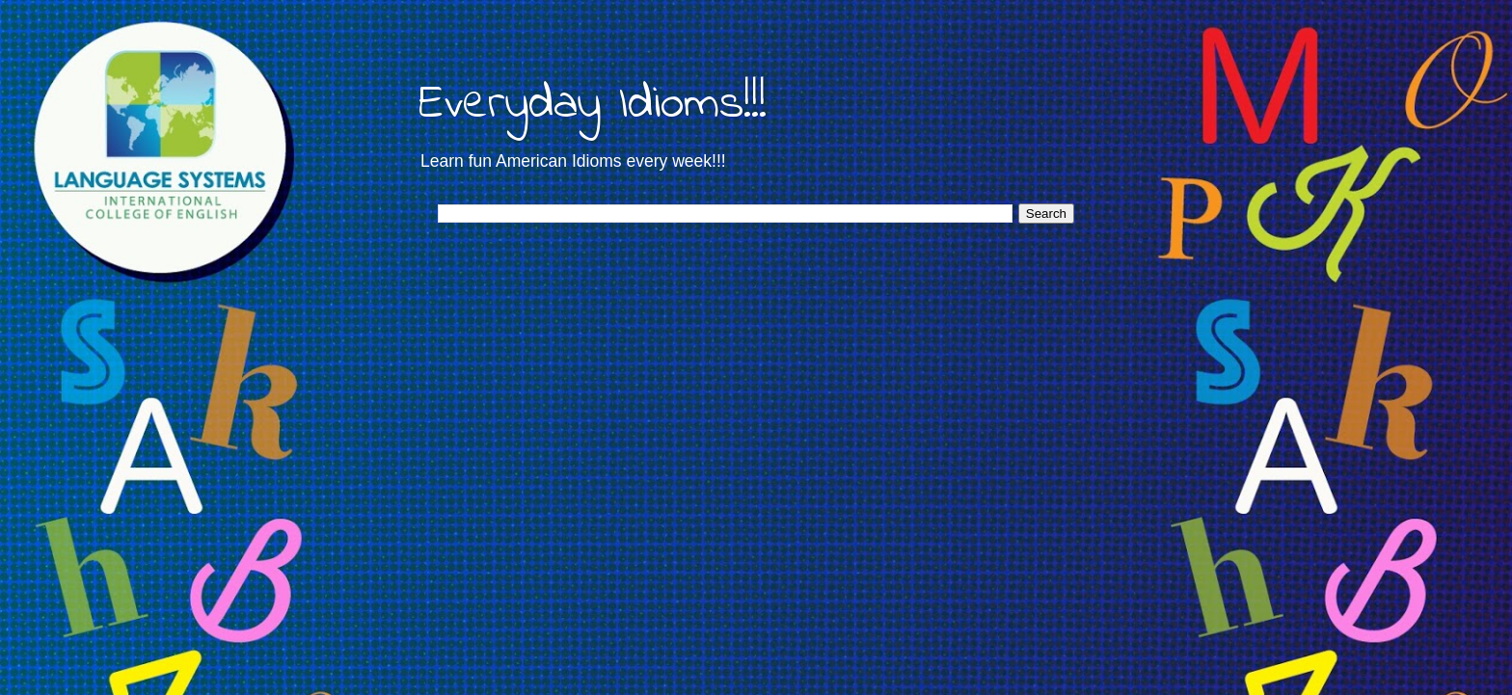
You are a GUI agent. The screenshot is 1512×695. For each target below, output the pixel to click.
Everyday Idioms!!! (592, 104)
